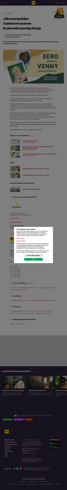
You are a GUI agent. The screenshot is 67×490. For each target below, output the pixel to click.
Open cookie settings (33, 255)
